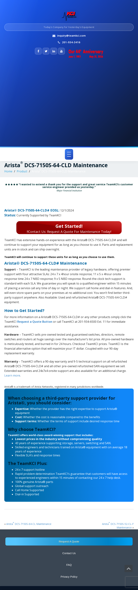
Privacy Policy (69, 576)
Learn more (12, 375)
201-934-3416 (71, 42)
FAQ (69, 564)
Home (8, 171)
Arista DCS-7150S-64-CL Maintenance (28, 524)
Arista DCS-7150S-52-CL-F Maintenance (118, 525)
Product (22, 171)
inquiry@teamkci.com (71, 35)
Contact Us (69, 553)
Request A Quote (69, 541)
